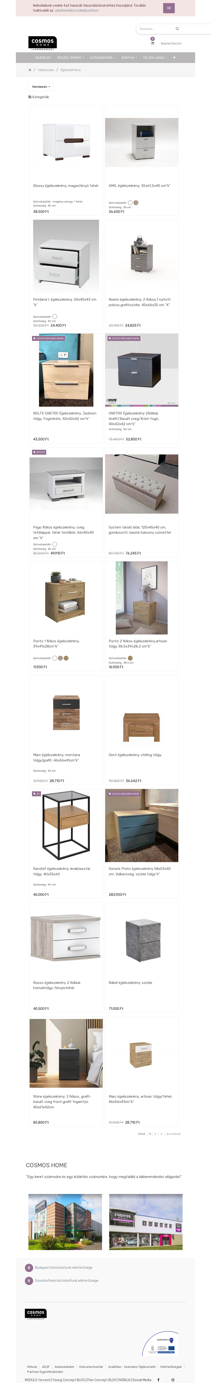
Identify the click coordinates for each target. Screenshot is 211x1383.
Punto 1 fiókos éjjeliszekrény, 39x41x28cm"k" (56, 644)
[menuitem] (43, 57)
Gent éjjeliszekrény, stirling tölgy (135, 755)
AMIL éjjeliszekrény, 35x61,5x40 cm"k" (140, 186)
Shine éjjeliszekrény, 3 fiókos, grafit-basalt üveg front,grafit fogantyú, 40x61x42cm (62, 1101)
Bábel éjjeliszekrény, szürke (130, 983)
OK (169, 8)
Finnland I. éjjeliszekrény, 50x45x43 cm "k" (64, 302)
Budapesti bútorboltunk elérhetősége (64, 1268)
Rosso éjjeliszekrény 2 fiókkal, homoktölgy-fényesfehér (57, 985)
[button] (174, 57)
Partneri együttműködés (45, 1372)
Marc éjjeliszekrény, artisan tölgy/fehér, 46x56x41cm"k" (140, 1099)
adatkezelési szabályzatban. (77, 11)
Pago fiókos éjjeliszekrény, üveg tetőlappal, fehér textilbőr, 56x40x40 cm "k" (63, 532)
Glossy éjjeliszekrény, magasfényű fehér (66, 186)
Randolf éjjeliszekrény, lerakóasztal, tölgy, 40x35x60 (62, 871)
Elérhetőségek (171, 1367)
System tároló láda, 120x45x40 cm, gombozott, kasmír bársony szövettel (140, 530)
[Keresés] (179, 85)
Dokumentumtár (91, 1367)
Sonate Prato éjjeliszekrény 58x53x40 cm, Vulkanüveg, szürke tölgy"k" (140, 871)
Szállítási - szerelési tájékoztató (132, 1367)
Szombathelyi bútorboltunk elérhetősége (67, 1281)
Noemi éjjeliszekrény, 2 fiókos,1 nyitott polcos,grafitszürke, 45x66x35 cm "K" (140, 302)
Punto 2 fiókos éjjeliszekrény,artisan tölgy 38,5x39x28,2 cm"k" (138, 644)
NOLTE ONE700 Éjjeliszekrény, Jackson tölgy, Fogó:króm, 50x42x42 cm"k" (64, 416)
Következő (174, 1134)
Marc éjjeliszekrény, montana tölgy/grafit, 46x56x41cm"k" (56, 757)
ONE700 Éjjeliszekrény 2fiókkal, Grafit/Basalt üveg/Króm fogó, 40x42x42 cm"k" (134, 418)
